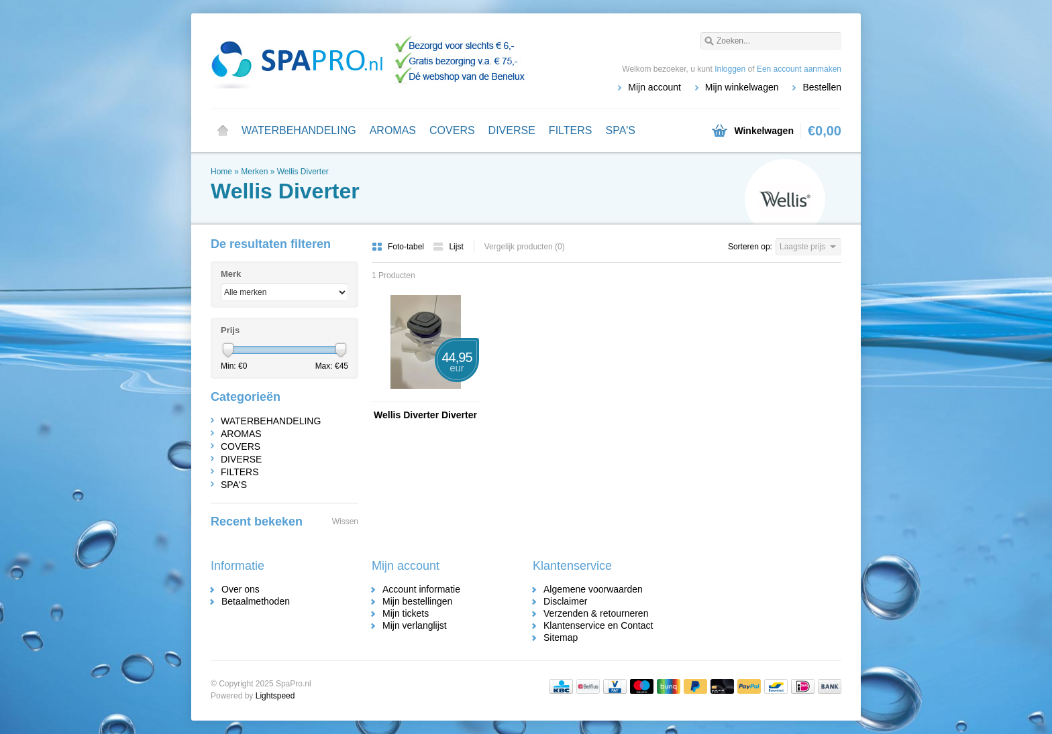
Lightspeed (275, 695)
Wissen (345, 521)
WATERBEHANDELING (299, 130)
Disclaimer (565, 601)
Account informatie (421, 589)
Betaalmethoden (255, 601)
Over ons (240, 589)
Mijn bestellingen (417, 601)
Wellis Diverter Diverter (425, 415)
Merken (254, 171)
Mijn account (654, 87)
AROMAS (393, 130)
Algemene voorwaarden (593, 589)
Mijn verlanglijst (414, 625)
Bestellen (821, 87)
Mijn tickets (405, 613)
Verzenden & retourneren (595, 613)
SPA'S (620, 130)
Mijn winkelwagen (742, 87)
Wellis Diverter (303, 171)
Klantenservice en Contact (598, 625)
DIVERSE (511, 130)
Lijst (448, 246)
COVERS (452, 130)
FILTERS (570, 130)
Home (223, 130)
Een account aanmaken (799, 69)
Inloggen (730, 69)
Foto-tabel (399, 246)
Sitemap (560, 637)
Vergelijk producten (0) (524, 246)
